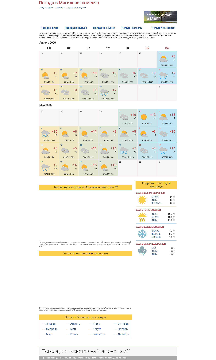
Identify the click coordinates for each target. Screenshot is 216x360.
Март (49, 334)
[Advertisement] (89, 17)
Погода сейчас (49, 27)
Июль (96, 323)
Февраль (52, 329)
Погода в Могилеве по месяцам (85, 317)
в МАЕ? (154, 18)
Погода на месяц (131, 27)
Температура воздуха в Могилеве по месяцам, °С (86, 187)
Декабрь (123, 334)
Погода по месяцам (163, 27)
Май (73, 329)
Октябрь (123, 323)
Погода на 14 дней (104, 27)
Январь (51, 323)
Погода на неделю (76, 27)
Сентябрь (99, 334)
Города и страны (46, 8)
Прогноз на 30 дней (77, 8)
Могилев (61, 8)
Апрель (75, 323)
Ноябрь (123, 329)
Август (97, 329)
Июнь (74, 334)
